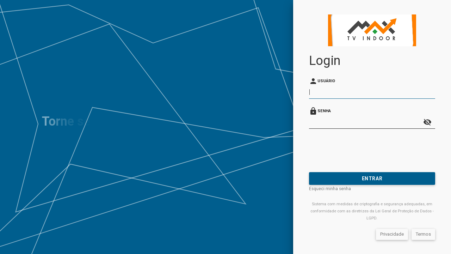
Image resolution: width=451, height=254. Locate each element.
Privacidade (392, 234)
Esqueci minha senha (330, 188)
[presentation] (362, 150)
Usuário (326, 81)
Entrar (372, 178)
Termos (423, 234)
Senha (324, 111)
